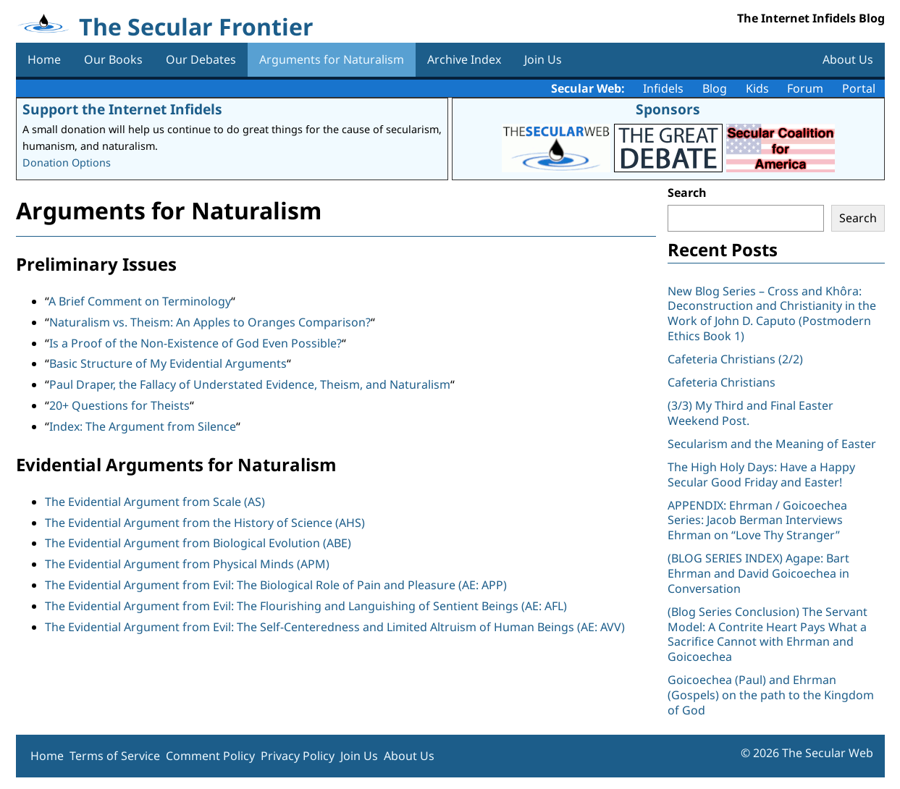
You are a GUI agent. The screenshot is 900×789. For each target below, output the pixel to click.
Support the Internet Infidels (122, 109)
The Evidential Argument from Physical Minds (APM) (187, 564)
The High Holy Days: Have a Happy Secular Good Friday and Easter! (761, 474)
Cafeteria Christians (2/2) (735, 359)
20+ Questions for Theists (119, 405)
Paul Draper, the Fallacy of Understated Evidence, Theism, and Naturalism (249, 384)
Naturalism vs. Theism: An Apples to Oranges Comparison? (210, 322)
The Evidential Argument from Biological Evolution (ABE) (198, 543)
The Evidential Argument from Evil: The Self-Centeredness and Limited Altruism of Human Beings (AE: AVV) (335, 627)
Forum (805, 88)
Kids (757, 88)
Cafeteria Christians (721, 382)
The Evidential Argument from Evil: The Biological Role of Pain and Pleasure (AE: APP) (276, 585)
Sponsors (668, 109)
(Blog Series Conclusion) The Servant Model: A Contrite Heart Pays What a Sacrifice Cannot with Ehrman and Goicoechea (767, 634)
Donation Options (66, 162)
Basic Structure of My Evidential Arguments (168, 363)
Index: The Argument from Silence (142, 426)
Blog (714, 88)
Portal (858, 88)
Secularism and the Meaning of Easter (772, 444)
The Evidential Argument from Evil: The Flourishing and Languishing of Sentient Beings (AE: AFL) (306, 606)
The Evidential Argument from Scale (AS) (155, 502)
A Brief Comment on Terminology (140, 301)
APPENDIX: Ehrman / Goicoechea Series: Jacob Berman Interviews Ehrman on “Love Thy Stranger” (757, 520)
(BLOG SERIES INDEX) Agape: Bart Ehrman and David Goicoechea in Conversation (758, 573)
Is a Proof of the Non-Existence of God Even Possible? (195, 343)
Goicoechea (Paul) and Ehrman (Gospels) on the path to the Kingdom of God (771, 695)
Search (687, 192)
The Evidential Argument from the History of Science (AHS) (205, 523)
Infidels (663, 88)
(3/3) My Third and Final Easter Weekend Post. (750, 413)
